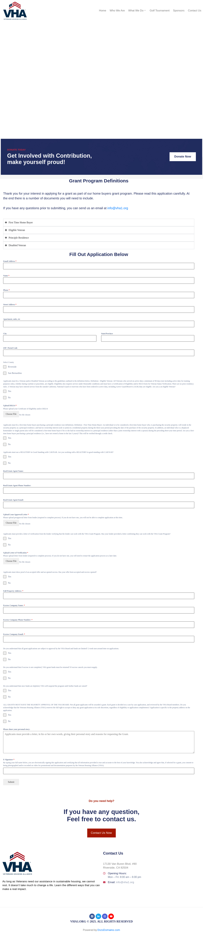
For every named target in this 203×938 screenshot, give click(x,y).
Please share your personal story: (16, 725)
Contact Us (194, 10)
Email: (121, 876)
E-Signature (8, 755)
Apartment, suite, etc (11, 319)
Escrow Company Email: (14, 630)
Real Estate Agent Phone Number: (17, 484)
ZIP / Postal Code (10, 348)
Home (102, 10)
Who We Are (117, 10)
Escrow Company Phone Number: (17, 615)
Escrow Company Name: (14, 601)
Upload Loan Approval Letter (16, 513)
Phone (6, 290)
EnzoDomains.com (109, 924)
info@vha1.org (117, 208)
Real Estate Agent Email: (13, 498)
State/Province (107, 333)
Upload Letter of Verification (15, 550)
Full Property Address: (13, 586)
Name (6, 276)
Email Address (9, 261)
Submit (11, 777)
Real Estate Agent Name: (13, 470)
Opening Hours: (117, 867)
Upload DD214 (10, 405)
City (5, 333)
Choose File (11, 414)
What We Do (137, 10)
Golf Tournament (160, 10)
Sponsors (178, 10)
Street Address (9, 304)
